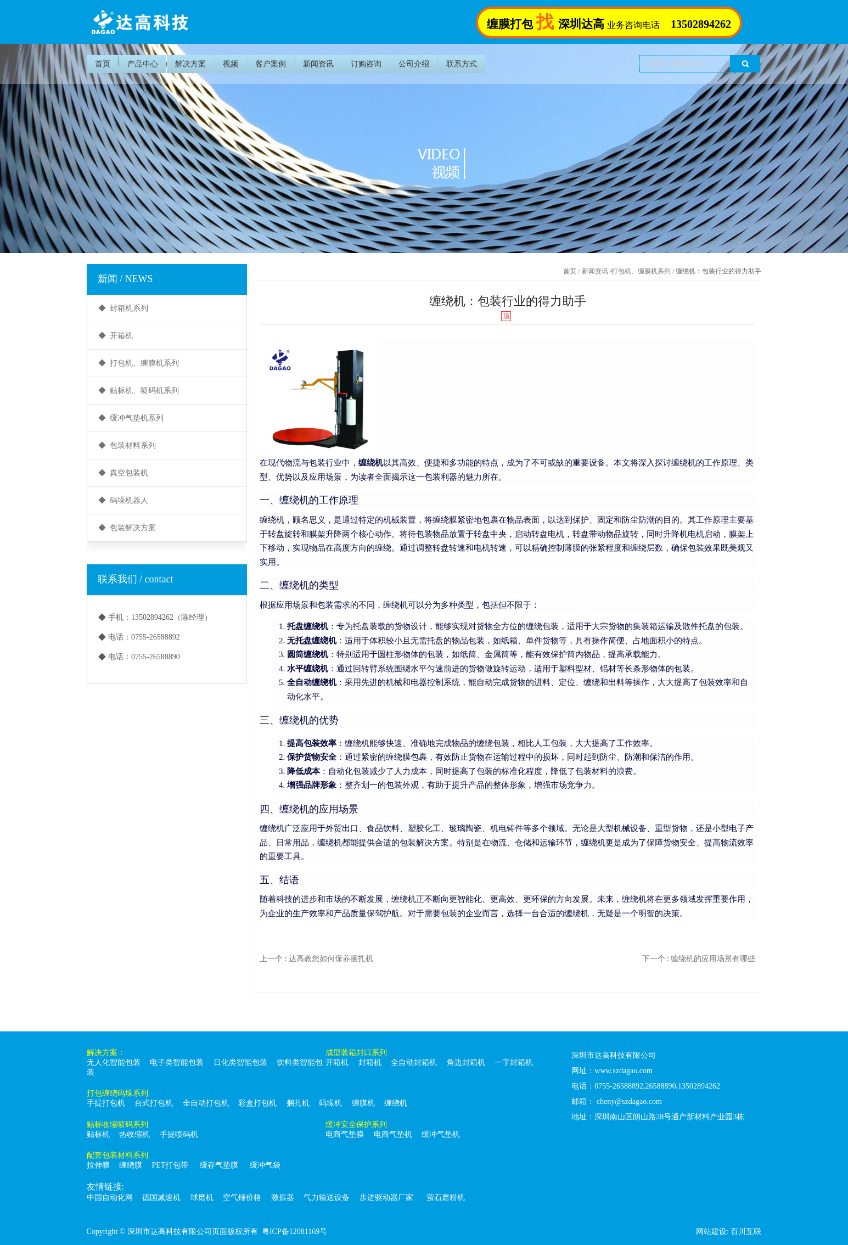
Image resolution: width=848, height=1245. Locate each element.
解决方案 (190, 64)
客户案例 (270, 64)
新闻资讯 (318, 64)
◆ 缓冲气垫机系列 (131, 418)
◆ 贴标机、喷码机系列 (138, 390)
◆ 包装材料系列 (127, 445)
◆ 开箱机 (115, 336)
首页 (102, 64)
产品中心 (142, 64)
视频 (230, 64)
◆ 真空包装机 (123, 473)
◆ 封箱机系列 (123, 308)
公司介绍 (413, 64)
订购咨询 (366, 64)
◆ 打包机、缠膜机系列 (138, 363)
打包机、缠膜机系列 (641, 271)
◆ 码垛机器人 (123, 500)
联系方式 (461, 64)
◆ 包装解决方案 (127, 528)
